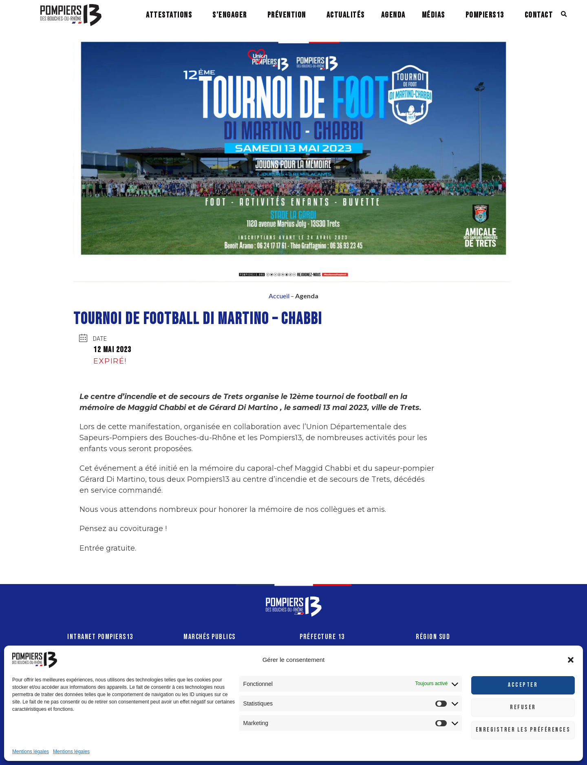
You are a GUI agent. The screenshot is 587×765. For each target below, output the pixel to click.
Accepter (523, 685)
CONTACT (539, 15)
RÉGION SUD (433, 637)
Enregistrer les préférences (523, 730)
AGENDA (393, 15)
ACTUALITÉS (346, 15)
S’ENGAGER (229, 15)
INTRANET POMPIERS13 (100, 637)
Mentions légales (30, 751)
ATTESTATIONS (169, 15)
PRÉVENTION (286, 15)
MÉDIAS (433, 15)
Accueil (279, 296)
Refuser (523, 707)
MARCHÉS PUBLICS (209, 637)
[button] (571, 660)
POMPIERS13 (485, 15)
